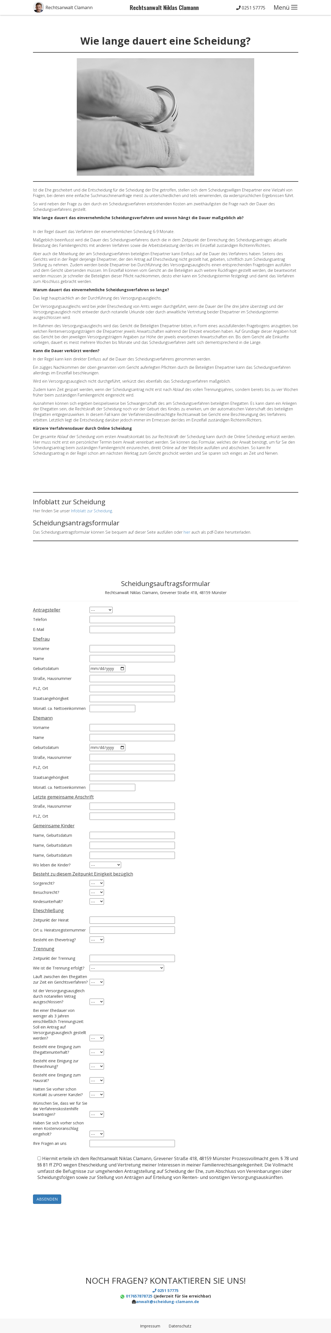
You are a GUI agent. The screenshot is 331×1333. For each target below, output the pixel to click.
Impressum (150, 1326)
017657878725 (136, 1296)
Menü (282, 7)
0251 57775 (250, 8)
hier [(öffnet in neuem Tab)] (187, 532)
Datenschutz (180, 1326)
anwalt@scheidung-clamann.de (167, 1301)
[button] (63, 7)
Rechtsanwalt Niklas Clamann (164, 7)
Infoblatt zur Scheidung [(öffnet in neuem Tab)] (91, 510)
